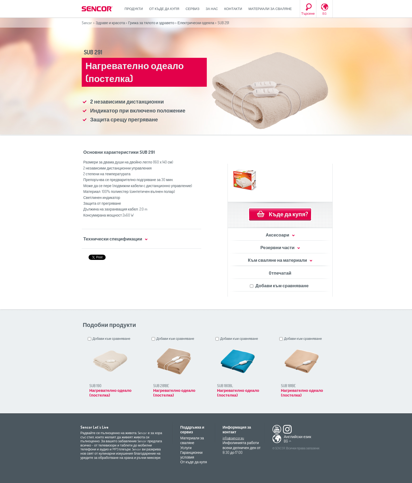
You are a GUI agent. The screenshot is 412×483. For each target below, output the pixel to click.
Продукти (134, 9)
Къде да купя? (288, 214)
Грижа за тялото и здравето (151, 22)
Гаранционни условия (191, 454)
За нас (212, 9)
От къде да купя (164, 9)
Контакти (233, 9)
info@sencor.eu (233, 438)
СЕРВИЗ (192, 9)
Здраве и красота (110, 22)
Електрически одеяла (195, 22)
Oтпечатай (280, 273)
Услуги (186, 447)
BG (324, 13)
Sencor (87, 22)
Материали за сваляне (270, 9)
